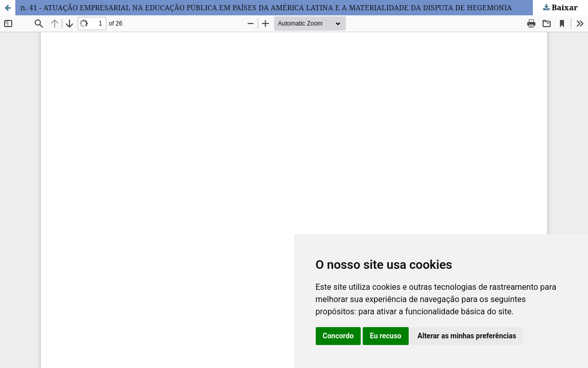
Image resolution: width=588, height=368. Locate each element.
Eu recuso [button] (386, 336)
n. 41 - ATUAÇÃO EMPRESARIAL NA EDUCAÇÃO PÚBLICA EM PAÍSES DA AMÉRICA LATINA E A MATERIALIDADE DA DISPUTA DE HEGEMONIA (266, 7)
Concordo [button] (338, 336)
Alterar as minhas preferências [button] (466, 336)
